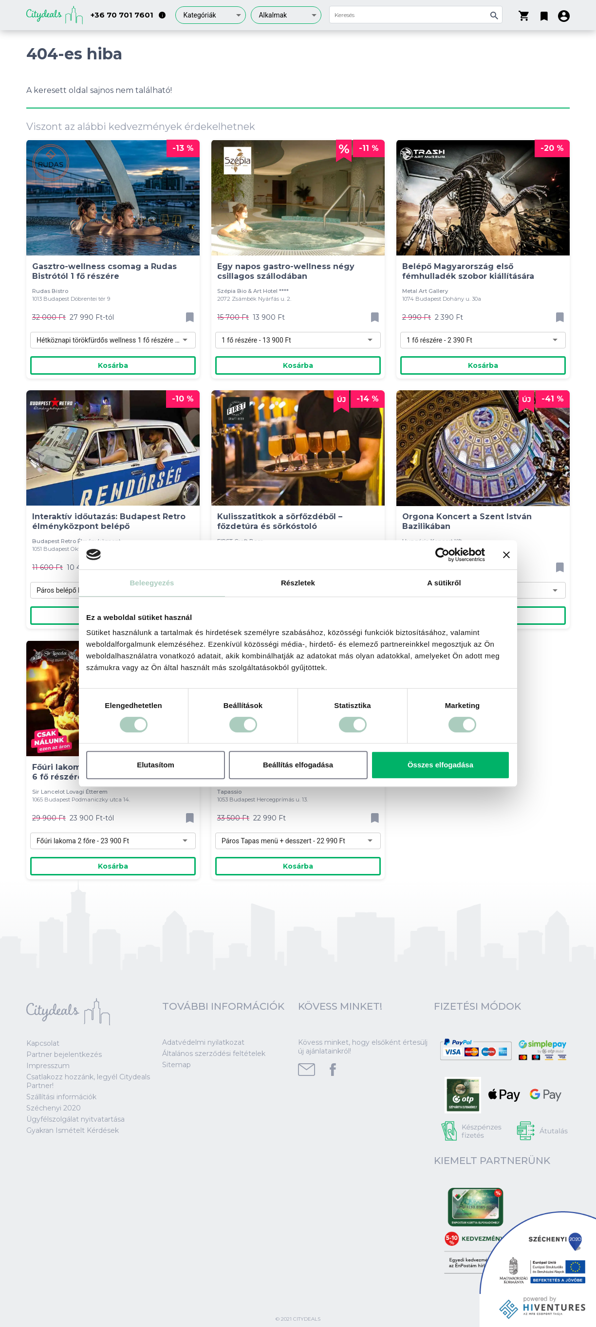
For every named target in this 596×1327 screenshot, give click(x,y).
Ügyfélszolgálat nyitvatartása (75, 1119)
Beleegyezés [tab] (152, 583)
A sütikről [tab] (444, 583)
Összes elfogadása (440, 765)
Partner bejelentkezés (64, 1054)
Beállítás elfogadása (298, 765)
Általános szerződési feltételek (213, 1053)
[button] (544, 14)
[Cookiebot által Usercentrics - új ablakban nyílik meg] (442, 554)
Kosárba (113, 365)
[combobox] (210, 15)
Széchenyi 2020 (53, 1108)
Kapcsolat (42, 1043)
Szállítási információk (61, 1096)
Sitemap (176, 1064)
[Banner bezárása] (506, 554)
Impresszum (48, 1065)
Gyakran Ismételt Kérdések (72, 1130)
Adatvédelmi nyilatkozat (203, 1042)
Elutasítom (155, 765)
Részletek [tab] (298, 583)
